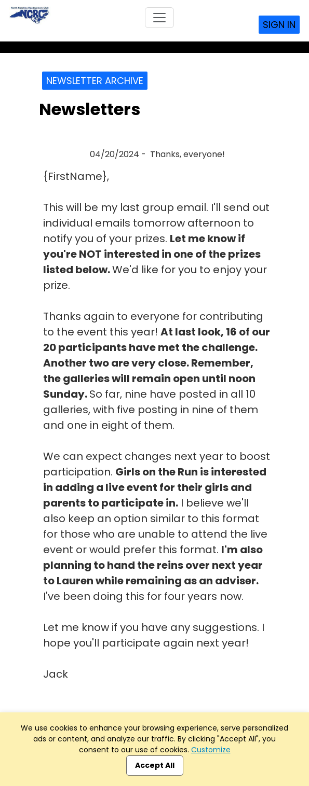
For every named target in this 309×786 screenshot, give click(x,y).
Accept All (154, 765)
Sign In (279, 24)
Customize (211, 750)
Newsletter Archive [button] (94, 80)
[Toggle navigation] (159, 17)
